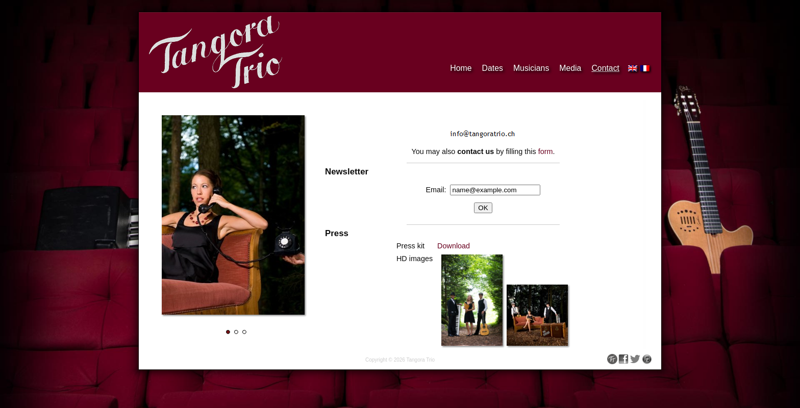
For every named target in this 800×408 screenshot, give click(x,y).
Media (570, 68)
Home (460, 68)
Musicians (531, 68)
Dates (492, 68)
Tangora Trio (420, 360)
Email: (438, 190)
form (545, 151)
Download (453, 246)
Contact (605, 68)
